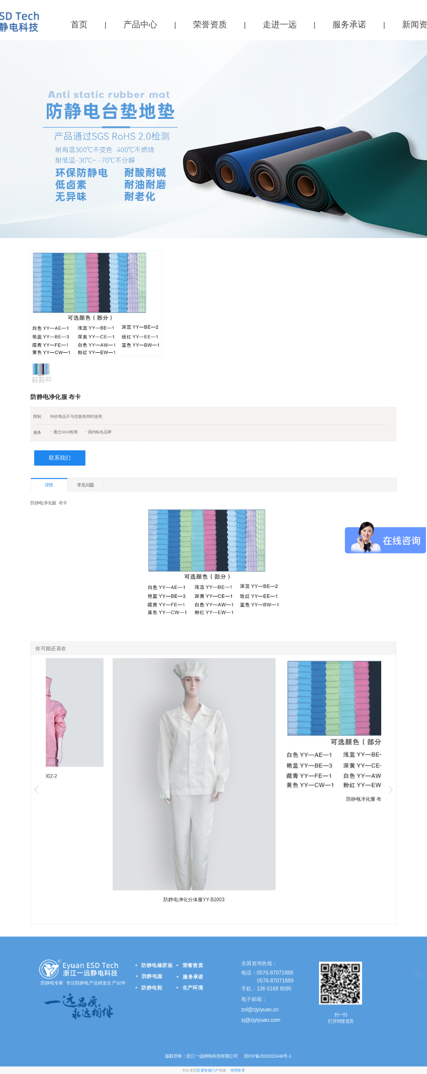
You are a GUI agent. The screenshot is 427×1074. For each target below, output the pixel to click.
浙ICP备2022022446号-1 (267, 1056)
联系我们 (60, 458)
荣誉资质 (210, 24)
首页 (79, 24)
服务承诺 (349, 24)
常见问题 (85, 484)
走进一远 (280, 24)
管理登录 (237, 1070)
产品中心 (140, 24)
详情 (49, 485)
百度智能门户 (207, 1070)
